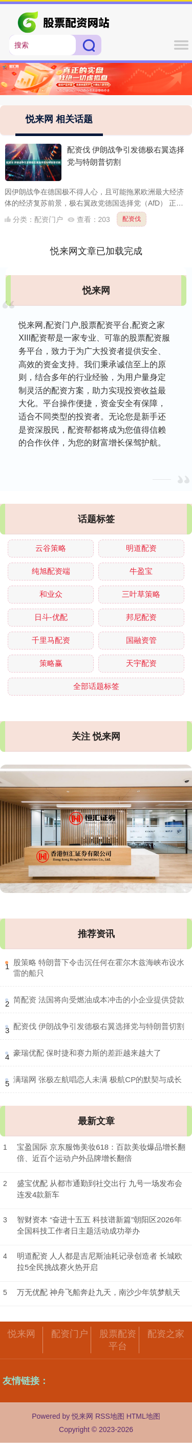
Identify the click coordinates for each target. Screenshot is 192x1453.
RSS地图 (109, 1416)
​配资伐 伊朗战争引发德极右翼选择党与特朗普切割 (98, 1026)
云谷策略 (50, 548)
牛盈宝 (141, 571)
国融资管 (141, 640)
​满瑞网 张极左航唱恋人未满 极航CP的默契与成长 (97, 1079)
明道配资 (141, 548)
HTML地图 (143, 1416)
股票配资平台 (117, 1340)
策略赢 (50, 663)
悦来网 (21, 1334)
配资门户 (69, 1334)
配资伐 (131, 218)
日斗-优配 (51, 617)
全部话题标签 (96, 686)
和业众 (50, 594)
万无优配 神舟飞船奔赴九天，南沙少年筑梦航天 (98, 1292)
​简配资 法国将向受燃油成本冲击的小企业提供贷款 (98, 999)
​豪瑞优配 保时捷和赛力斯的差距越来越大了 (87, 1052)
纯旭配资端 (51, 571)
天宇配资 (141, 663)
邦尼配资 (141, 617)
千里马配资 (51, 640)
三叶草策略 (141, 594)
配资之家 (165, 1334)
